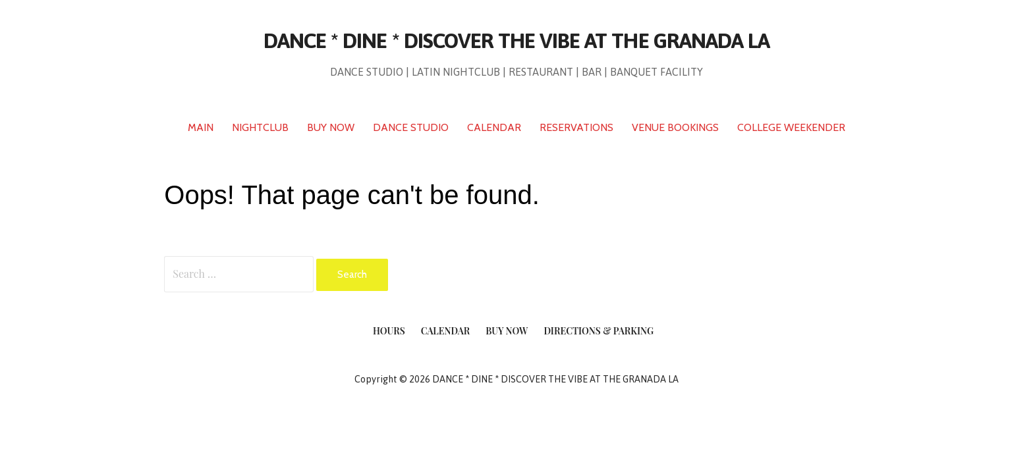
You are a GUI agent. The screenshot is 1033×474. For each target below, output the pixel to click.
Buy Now (507, 331)
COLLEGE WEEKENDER (791, 127)
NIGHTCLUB (260, 127)
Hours (389, 331)
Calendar (445, 331)
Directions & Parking (599, 331)
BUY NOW (330, 127)
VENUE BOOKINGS (675, 127)
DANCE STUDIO (411, 127)
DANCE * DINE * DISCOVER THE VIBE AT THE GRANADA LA (516, 40)
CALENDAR (494, 127)
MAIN (200, 127)
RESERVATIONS (576, 127)
